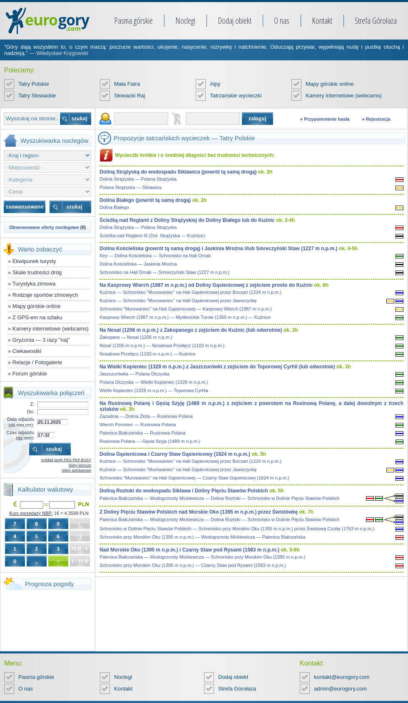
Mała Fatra (127, 84)
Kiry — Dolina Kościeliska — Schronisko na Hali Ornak (155, 255)
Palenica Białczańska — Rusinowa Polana (143, 432)
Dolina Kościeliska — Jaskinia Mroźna (138, 263)
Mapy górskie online (330, 84)
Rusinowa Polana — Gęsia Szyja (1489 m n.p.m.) (150, 441)
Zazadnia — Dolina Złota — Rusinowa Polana (146, 416)
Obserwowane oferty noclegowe (44, 227)
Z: (32, 404)
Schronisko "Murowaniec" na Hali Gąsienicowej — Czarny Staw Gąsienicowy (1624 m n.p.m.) (194, 477)
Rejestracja (378, 119)
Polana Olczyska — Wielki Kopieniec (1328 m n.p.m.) (154, 382)
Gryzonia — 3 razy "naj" (41, 340)
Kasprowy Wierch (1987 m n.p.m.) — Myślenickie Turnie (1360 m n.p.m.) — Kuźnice (185, 317)
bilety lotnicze (80, 465)
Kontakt (322, 20)
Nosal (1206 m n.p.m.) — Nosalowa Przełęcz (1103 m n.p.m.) (162, 345)
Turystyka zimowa (34, 284)
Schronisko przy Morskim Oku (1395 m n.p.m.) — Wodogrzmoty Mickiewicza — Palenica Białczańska (202, 536)
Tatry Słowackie (37, 95)
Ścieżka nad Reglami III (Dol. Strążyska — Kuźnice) (152, 235)
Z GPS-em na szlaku (37, 317)
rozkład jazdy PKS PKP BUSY (66, 460)
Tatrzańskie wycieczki (235, 95)
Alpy (215, 84)
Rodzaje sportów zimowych (45, 295)
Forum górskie (29, 373)
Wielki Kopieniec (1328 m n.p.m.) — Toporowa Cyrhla (154, 390)
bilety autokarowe (76, 470)
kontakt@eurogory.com (342, 677)
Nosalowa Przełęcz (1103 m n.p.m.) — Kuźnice (147, 353)
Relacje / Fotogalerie (37, 362)
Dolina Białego (114, 207)
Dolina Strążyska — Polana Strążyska (138, 178)
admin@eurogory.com (340, 689)
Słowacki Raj (129, 95)
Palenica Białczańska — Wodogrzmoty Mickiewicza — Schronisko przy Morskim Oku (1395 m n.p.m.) (202, 556)
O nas (281, 20)
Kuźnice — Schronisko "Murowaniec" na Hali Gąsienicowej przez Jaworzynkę (178, 300)
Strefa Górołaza (376, 20)
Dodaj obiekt (234, 20)
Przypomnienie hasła (326, 119)
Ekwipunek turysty (34, 261)
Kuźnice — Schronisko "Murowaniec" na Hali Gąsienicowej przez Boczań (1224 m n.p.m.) (190, 292)
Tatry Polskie (33, 84)
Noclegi (185, 20)
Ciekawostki (26, 351)
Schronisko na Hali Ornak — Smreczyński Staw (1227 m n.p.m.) (164, 272)
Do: (30, 411)
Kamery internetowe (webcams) (344, 95)
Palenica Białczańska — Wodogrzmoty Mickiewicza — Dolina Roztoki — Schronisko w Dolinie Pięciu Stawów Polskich (219, 498)
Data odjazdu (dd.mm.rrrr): (20, 422)
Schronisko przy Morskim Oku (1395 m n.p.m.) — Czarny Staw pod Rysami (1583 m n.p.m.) (193, 565)
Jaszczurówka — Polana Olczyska (134, 373)
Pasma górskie (133, 20)
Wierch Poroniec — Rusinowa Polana (138, 424)
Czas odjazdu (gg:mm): (20, 435)
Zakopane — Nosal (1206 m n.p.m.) (136, 337)
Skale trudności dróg (37, 272)
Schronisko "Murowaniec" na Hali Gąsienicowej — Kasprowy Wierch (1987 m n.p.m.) (186, 308)
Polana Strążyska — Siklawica (131, 187)
